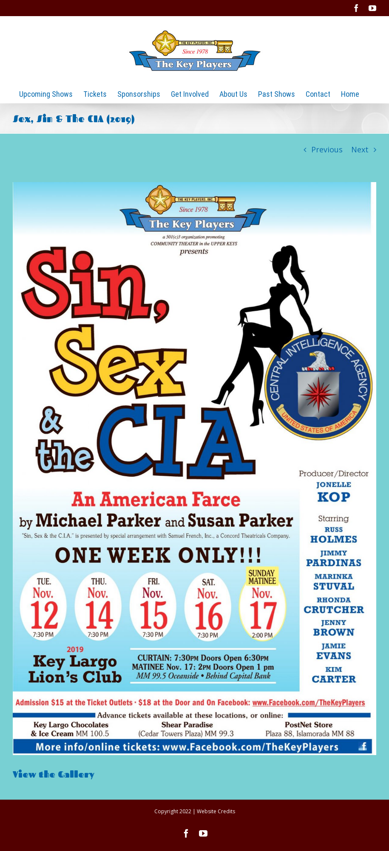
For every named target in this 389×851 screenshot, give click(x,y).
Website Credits (216, 811)
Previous (327, 149)
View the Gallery (55, 774)
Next (360, 149)
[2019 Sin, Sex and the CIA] (194, 468)
